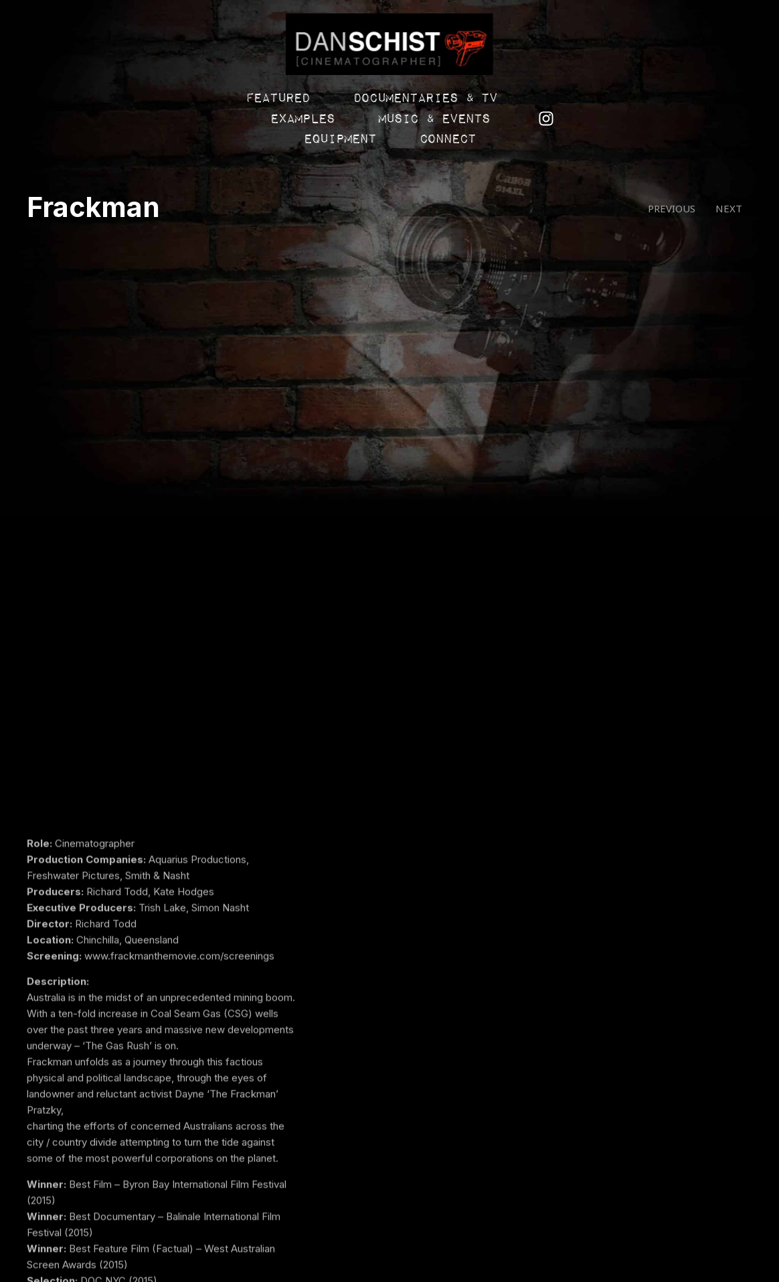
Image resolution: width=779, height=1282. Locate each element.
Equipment (645, 102)
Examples (378, 102)
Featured (83, 102)
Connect (384, 122)
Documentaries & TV (230, 102)
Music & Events (510, 102)
